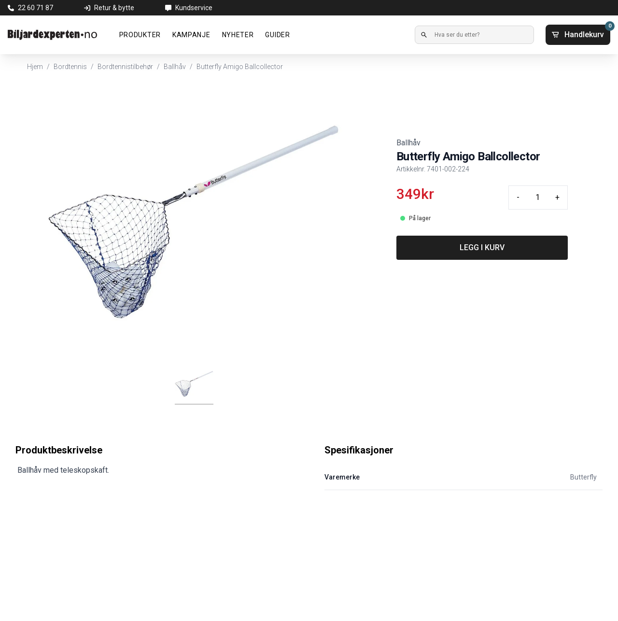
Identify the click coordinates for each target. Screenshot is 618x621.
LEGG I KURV (482, 247)
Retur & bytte (114, 8)
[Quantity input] (537, 197)
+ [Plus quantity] (557, 197)
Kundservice (193, 8)
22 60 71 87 (35, 8)
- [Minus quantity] (518, 197)
